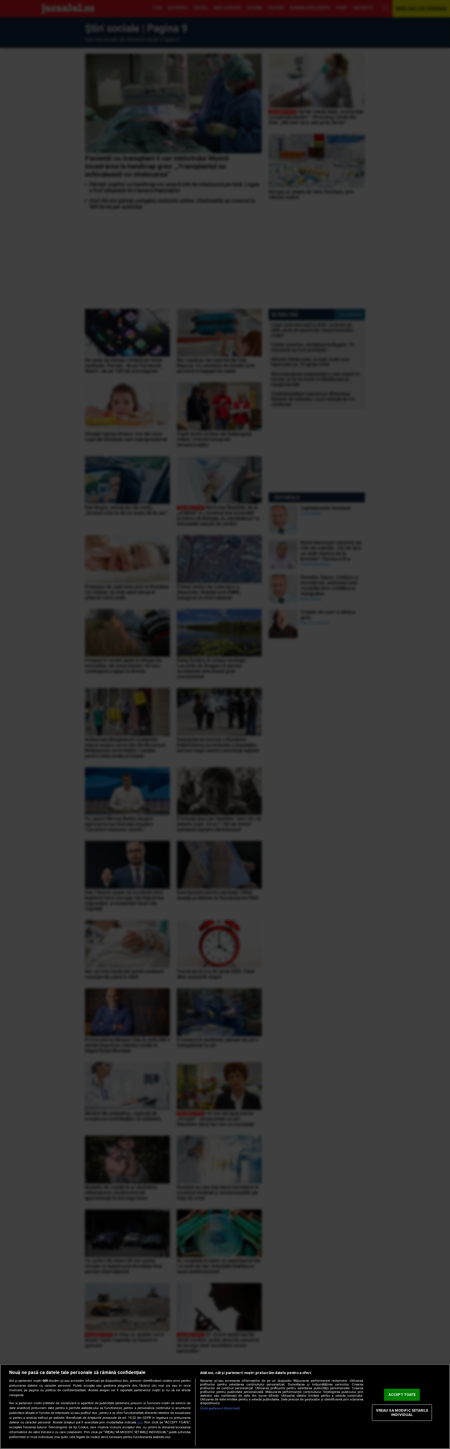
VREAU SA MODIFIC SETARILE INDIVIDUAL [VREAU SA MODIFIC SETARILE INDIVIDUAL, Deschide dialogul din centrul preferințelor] (402, 1412)
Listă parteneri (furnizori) (220, 1408)
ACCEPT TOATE (402, 1394)
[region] (225, 1406)
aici (140, 1422)
